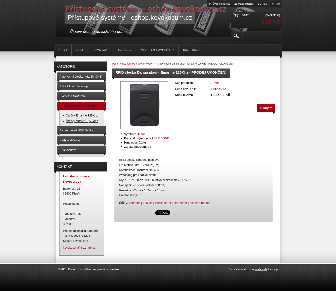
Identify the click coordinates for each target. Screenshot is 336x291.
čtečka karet (163, 203)
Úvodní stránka (221, 3)
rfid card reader (199, 203)
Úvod (115, 63)
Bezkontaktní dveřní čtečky (137, 63)
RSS (264, 3)
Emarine (134, 203)
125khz (147, 203)
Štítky (123, 203)
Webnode (261, 269)
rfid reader (180, 203)
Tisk (277, 3)
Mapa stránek (245, 3)
